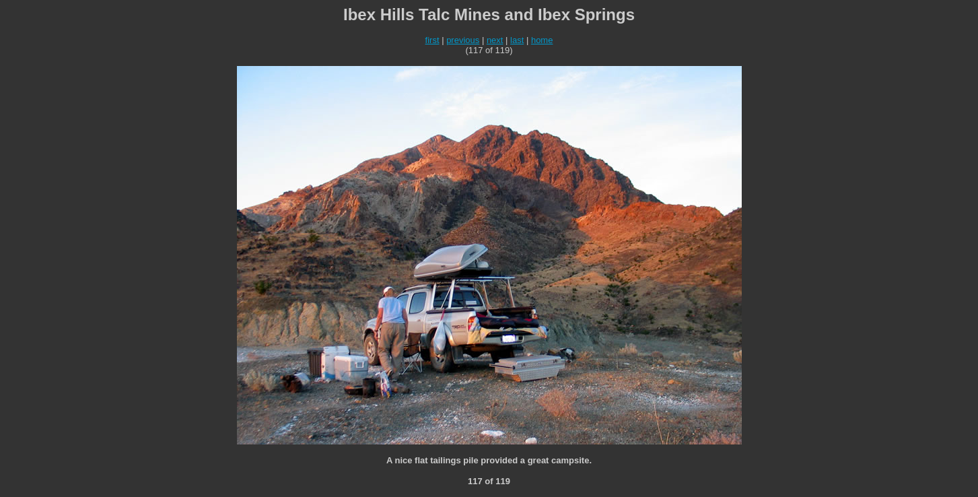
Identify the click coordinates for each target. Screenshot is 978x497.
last (517, 40)
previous (462, 40)
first (432, 40)
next (495, 40)
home (542, 40)
